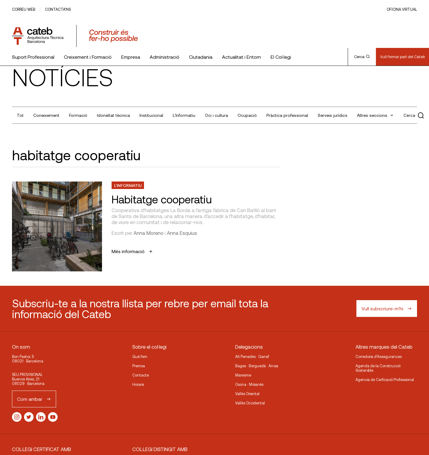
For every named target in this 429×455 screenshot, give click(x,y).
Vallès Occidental (250, 403)
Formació (78, 115)
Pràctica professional (287, 115)
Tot (20, 115)
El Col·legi (281, 57)
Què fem (139, 356)
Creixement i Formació (88, 57)
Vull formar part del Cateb (402, 56)
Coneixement (46, 115)
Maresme (243, 375)
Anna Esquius (182, 233)
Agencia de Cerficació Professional (385, 379)
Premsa (138, 366)
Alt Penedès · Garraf (252, 356)
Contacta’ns (58, 9)
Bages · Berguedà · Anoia (256, 366)
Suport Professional (33, 57)
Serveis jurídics (332, 115)
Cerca (362, 56)
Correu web (23, 9)
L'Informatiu (184, 115)
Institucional (151, 115)
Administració (164, 57)
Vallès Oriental (247, 393)
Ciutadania (200, 57)
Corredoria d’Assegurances (379, 356)
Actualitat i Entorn (241, 57)
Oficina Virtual (402, 9)
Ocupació (247, 115)
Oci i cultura (216, 115)
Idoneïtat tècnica (113, 115)
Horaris (138, 384)
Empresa (130, 57)
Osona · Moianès (249, 384)
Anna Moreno (149, 233)
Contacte (140, 375)
